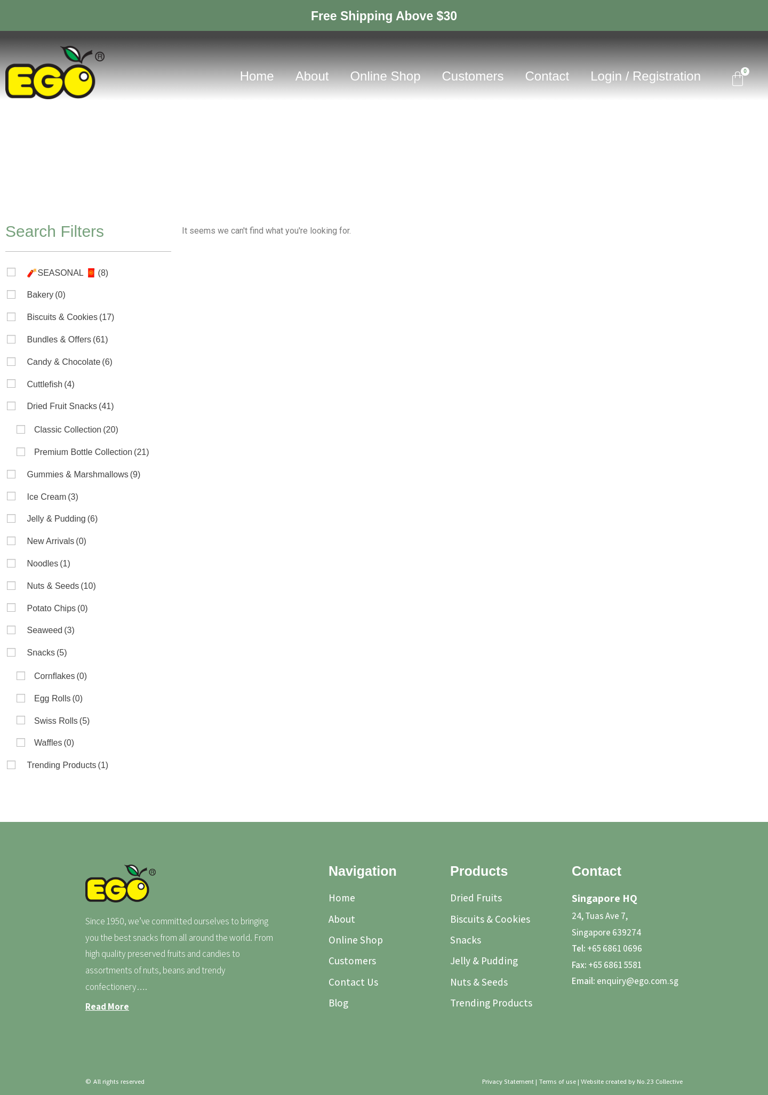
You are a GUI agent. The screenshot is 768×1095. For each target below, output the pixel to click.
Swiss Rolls (62, 720)
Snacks (47, 652)
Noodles (48, 563)
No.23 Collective (660, 1081)
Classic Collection (76, 429)
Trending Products (67, 765)
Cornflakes (60, 676)
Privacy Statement (508, 1081)
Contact (547, 76)
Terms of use (557, 1081)
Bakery (46, 294)
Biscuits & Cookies (70, 317)
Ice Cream (52, 496)
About (312, 76)
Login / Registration (645, 76)
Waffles (54, 742)
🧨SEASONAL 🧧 (67, 272)
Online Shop (385, 76)
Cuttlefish (50, 384)
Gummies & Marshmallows (83, 474)
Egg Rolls (58, 698)
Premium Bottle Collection (91, 452)
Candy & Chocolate (69, 361)
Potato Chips (57, 608)
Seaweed (50, 630)
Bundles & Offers (67, 339)
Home (257, 76)
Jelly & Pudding (62, 518)
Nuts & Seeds (61, 585)
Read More (107, 1006)
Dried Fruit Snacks (70, 406)
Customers (473, 76)
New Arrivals (56, 541)
